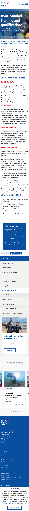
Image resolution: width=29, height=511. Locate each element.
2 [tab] (9, 411)
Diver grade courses (7, 286)
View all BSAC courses (8, 304)
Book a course (5, 475)
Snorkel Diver (7, 295)
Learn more (22, 123)
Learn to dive (4, 452)
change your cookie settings (11, 503)
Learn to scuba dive (7, 263)
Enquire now (8, 229)
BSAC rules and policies (7, 460)
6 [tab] (17, 411)
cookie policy (5, 501)
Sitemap (3, 464)
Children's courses (7, 299)
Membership (4, 454)
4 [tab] (13, 411)
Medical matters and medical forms (11, 477)
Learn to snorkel (6, 267)
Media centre (4, 458)
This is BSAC (4, 465)
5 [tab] (15, 411)
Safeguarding (4, 467)
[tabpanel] (14, 389)
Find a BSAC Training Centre (10, 308)
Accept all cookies (14, 507)
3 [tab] (11, 411)
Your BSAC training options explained (12, 313)
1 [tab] (8, 411)
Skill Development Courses (9, 272)
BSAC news (9, 388)
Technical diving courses (9, 281)
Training (11, 28)
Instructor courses (7, 277)
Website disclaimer (6, 462)
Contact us (4, 456)
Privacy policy (5, 473)
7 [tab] (19, 411)
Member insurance (6, 479)
